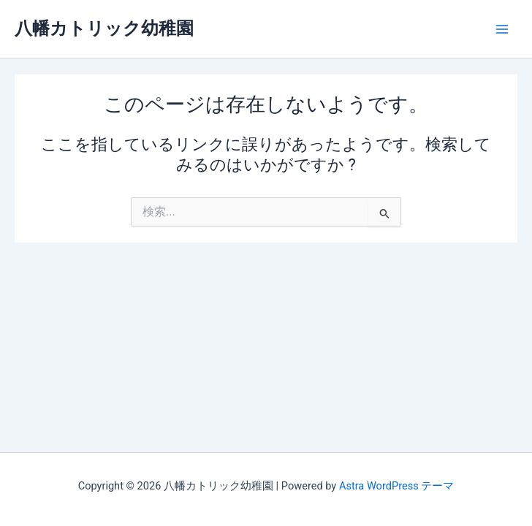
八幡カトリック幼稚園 (104, 28)
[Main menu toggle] (502, 29)
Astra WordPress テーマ (396, 485)
